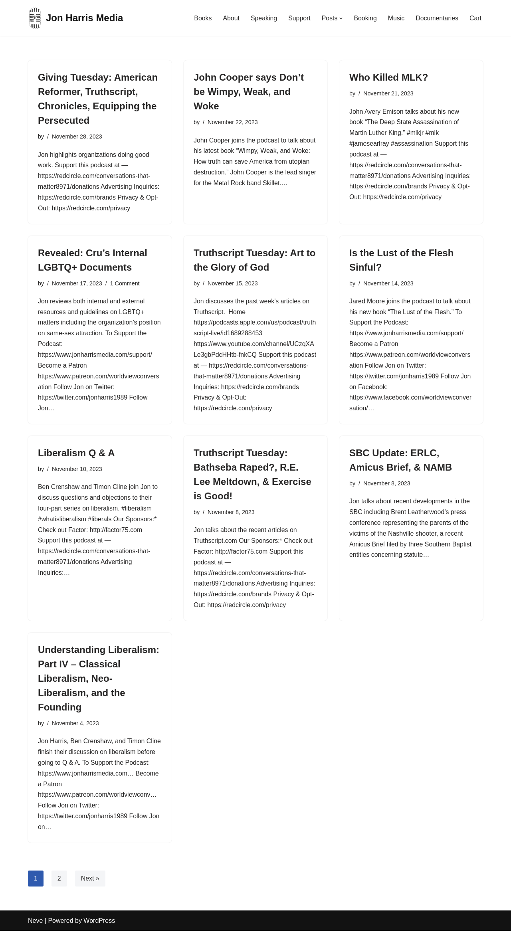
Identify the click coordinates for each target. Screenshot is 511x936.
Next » (90, 883)
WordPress (99, 925)
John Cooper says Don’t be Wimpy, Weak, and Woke (249, 91)
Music (395, 18)
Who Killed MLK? (388, 77)
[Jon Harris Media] (75, 18)
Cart (475, 18)
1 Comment (125, 284)
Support (298, 18)
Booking (364, 18)
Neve (35, 925)
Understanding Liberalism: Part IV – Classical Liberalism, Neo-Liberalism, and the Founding (98, 682)
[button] (340, 18)
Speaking (263, 18)
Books (201, 18)
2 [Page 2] (59, 883)
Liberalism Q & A (76, 455)
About (230, 18)
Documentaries (436, 18)
